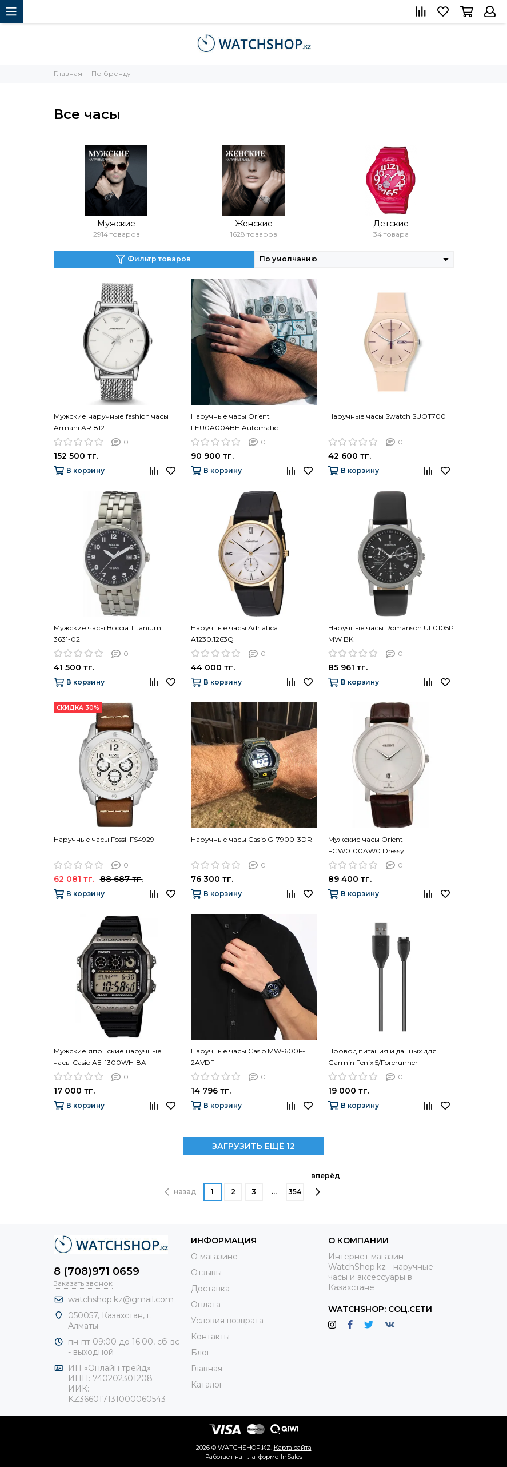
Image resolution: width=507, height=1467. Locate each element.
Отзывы (206, 1272)
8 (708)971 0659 (96, 1271)
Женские (254, 223)
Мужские (116, 223)
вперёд (325, 1183)
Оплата (206, 1304)
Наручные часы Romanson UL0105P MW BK (391, 633)
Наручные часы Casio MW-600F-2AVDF (248, 1057)
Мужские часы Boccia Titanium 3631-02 (107, 633)
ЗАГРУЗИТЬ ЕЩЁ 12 (253, 1146)
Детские (391, 223)
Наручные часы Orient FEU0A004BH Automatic (234, 422)
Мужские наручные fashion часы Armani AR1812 (111, 422)
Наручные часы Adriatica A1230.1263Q (234, 633)
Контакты (210, 1336)
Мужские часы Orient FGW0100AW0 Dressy (366, 845)
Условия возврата (227, 1320)
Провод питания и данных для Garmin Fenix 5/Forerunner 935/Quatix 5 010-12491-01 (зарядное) (382, 1057)
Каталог (207, 1384)
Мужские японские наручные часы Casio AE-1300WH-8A (108, 1057)
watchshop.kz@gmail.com (121, 1299)
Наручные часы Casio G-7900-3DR (251, 839)
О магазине (214, 1256)
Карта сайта (293, 1448)
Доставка (210, 1288)
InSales (291, 1457)
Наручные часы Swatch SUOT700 (387, 416)
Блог (200, 1352)
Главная (206, 1368)
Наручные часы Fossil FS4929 (104, 839)
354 (294, 1191)
